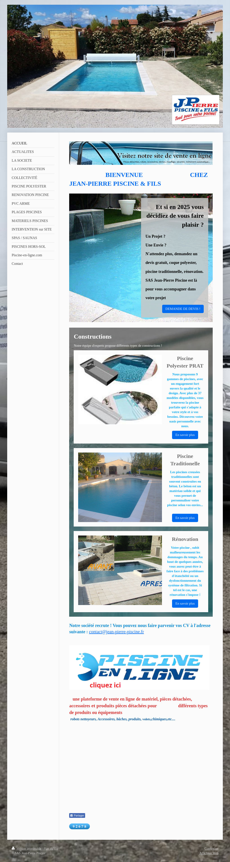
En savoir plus (185, 435)
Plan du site (51, 848)
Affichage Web (208, 853)
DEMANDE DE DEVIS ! (183, 309)
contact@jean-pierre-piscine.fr (116, 631)
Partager (77, 815)
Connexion (211, 848)
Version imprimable (27, 848)
